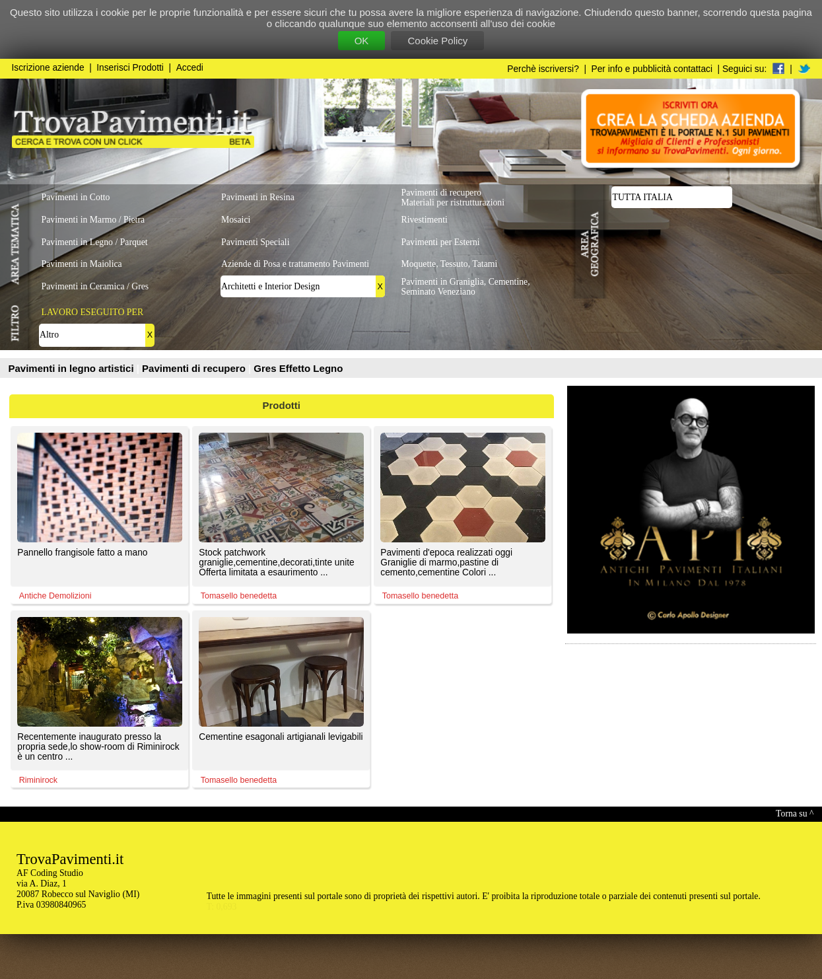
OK (362, 40)
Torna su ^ (794, 813)
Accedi (189, 68)
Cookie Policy (437, 40)
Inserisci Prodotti (130, 68)
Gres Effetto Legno (298, 368)
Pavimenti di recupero (195, 368)
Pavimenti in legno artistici (73, 368)
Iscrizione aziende (48, 68)
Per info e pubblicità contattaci (652, 69)
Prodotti (282, 405)
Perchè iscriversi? (543, 69)
